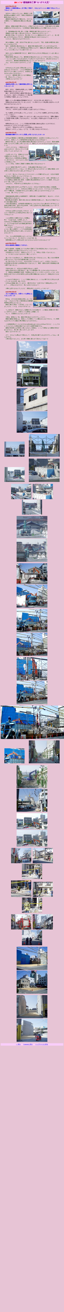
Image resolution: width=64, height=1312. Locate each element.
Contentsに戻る (28, 1044)
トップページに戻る (41, 1044)
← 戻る (18, 1044)
